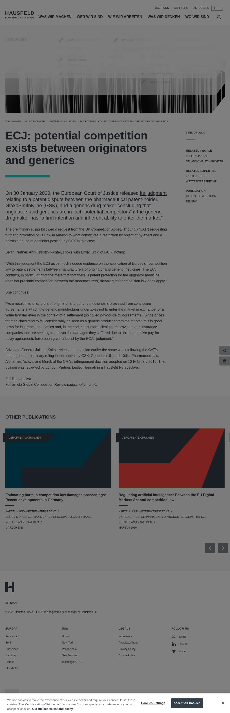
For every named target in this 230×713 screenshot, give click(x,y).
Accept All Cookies (187, 706)
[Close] (223, 706)
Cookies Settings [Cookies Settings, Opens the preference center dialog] (153, 706)
